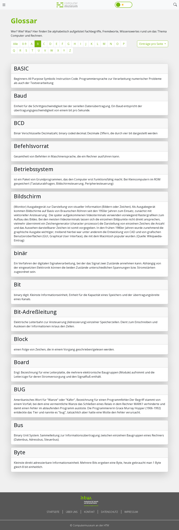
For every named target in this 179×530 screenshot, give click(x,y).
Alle (15, 44)
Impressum (131, 512)
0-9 (24, 44)
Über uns (72, 512)
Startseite (53, 512)
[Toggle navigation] (4, 5)
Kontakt (89, 512)
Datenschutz (109, 512)
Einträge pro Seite (151, 44)
